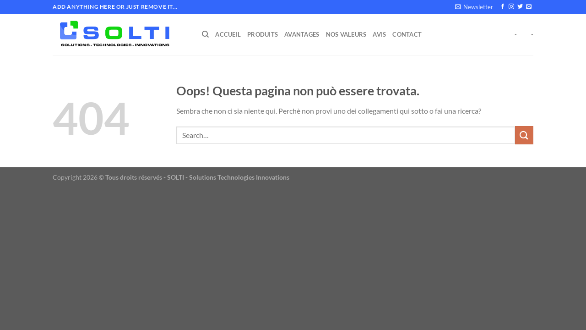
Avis (379, 34)
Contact (407, 34)
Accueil (228, 34)
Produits (262, 34)
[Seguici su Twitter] (520, 7)
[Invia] (524, 135)
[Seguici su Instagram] (511, 7)
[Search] (205, 34)
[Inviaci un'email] (529, 7)
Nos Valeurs (346, 34)
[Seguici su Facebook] (502, 7)
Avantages (301, 34)
